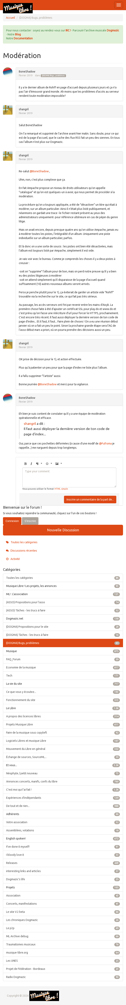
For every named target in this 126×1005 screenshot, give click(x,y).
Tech (63, 676)
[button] (25, 464)
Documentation (23, 38)
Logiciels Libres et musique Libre (63, 741)
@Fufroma (105, 443)
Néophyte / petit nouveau (63, 773)
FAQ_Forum (63, 659)
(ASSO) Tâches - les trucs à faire (63, 610)
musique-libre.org (63, 953)
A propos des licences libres (63, 716)
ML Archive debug (63, 936)
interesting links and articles (63, 871)
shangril (24, 109)
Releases (63, 863)
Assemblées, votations (63, 830)
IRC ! (68, 30)
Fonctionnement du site (63, 700)
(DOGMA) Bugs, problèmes (53, 76)
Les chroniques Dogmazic (63, 920)
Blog (18, 34)
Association (63, 896)
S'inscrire (30, 521)
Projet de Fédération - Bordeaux (63, 969)
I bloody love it (63, 855)
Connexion (12, 521)
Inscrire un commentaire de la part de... (90, 499)
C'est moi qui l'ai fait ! (63, 790)
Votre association (63, 822)
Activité (13, 559)
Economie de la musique (63, 667)
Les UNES (63, 961)
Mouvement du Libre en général (63, 749)
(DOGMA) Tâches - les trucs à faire (63, 635)
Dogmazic (113, 30)
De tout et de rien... (63, 806)
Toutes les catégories (21, 542)
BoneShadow (27, 71)
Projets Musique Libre (63, 724)
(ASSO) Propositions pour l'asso (63, 602)
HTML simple (61, 489)
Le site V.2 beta (63, 912)
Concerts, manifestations (63, 904)
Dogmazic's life (63, 879)
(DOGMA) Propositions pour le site (63, 627)
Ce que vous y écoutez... (63, 692)
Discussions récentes (21, 550)
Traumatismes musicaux (63, 944)
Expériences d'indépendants (63, 798)
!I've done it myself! (63, 847)
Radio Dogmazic (63, 977)
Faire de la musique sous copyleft (63, 733)
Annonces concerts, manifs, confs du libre (63, 781)
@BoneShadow (39, 171)
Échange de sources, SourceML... (63, 757)
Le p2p (63, 928)
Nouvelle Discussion (63, 530)
